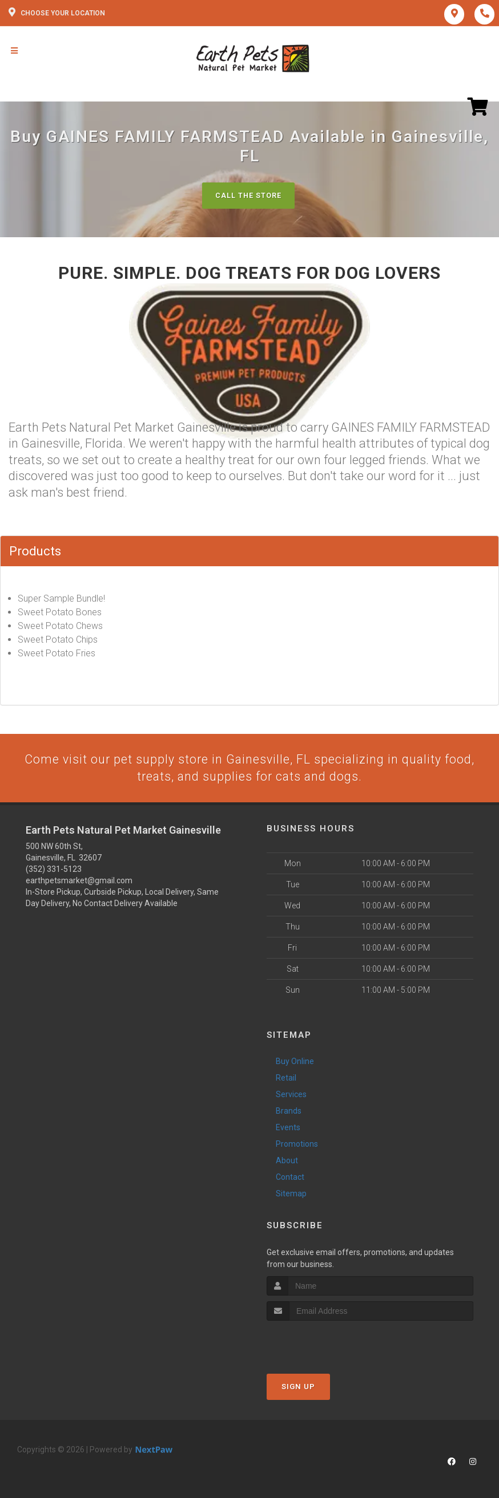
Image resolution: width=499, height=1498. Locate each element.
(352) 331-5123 (54, 870)
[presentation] (327, 1342)
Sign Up (298, 1387)
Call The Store (248, 195)
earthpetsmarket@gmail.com (79, 881)
